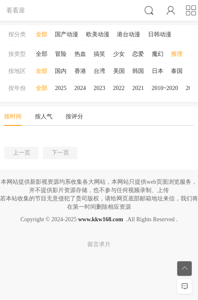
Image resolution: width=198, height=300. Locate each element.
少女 (119, 54)
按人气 (43, 116)
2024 (80, 88)
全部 (41, 34)
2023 (99, 88)
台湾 (99, 71)
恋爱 (138, 54)
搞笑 (99, 54)
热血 (80, 54)
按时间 (13, 116)
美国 (119, 71)
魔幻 (157, 54)
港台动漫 (128, 34)
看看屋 (15, 10)
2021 (138, 88)
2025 (61, 88)
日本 (157, 71)
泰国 (177, 71)
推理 (177, 54)
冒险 (61, 54)
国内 (61, 71)
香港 (80, 71)
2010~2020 (165, 88)
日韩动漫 (159, 34)
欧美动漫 (97, 34)
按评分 (74, 116)
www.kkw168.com (100, 219)
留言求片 (99, 244)
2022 (119, 88)
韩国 (138, 71)
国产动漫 (66, 34)
